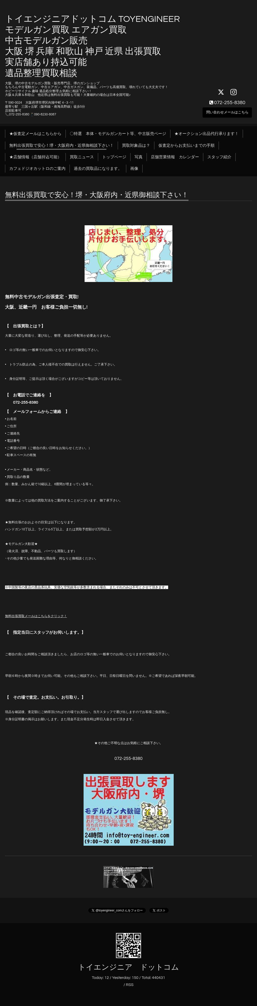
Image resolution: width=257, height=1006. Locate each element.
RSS (129, 985)
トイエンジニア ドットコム (128, 967)
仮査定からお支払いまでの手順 (186, 145)
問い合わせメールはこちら (227, 112)
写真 (139, 157)
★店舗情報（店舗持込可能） (35, 157)
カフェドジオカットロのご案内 (37, 169)
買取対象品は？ (136, 145)
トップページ (114, 157)
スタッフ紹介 (219, 157)
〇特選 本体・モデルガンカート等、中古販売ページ (118, 134)
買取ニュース (82, 157)
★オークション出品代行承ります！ (206, 134)
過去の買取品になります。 (98, 169)
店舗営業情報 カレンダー (175, 157)
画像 (134, 169)
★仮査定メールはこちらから (35, 134)
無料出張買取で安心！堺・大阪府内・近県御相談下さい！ (61, 145)
